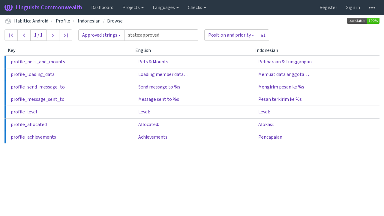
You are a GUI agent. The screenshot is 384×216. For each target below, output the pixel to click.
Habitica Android (31, 21)
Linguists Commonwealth (43, 7)
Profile (63, 21)
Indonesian (89, 21)
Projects (133, 7)
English (145, 50)
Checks (197, 7)
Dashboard (102, 7)
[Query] (161, 35)
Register (328, 7)
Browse (115, 21)
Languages (166, 7)
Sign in (353, 7)
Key (14, 50)
